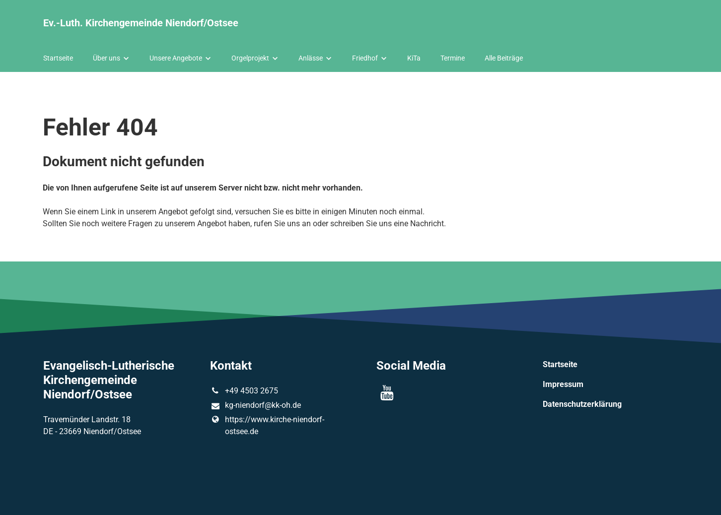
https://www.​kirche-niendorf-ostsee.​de (267, 426)
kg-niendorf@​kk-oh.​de (255, 405)
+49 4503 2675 (244, 391)
